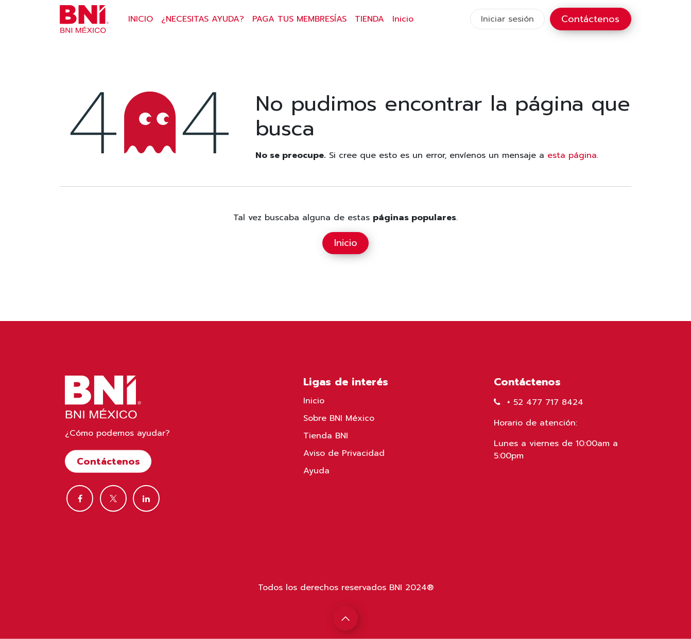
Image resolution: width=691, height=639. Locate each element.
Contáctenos (590, 19)
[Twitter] (113, 498)
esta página (572, 155)
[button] (345, 618)
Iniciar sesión (507, 19)
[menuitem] (140, 19)
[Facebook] (79, 498)
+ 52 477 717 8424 (545, 402)
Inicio (345, 243)
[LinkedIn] (146, 498)
